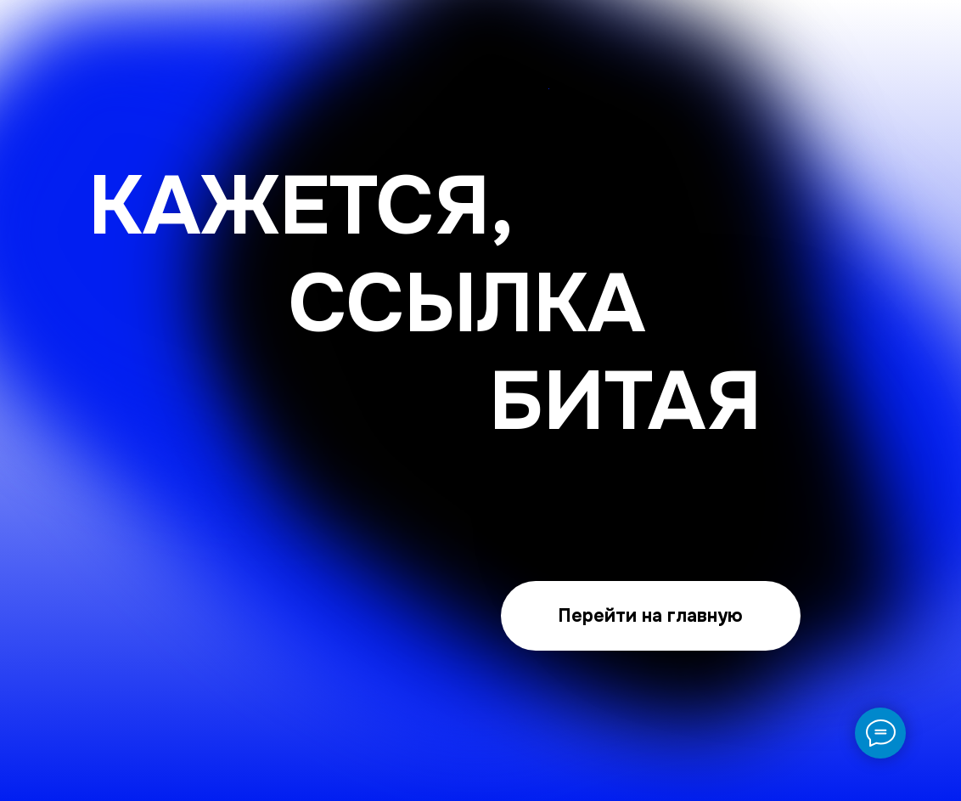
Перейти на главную (650, 615)
